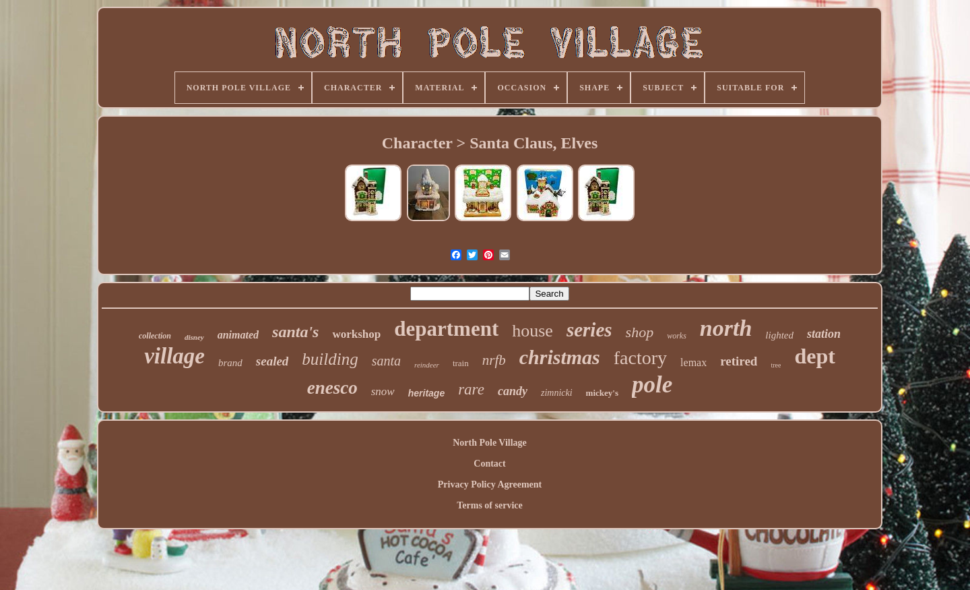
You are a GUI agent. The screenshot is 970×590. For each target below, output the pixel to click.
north (726, 328)
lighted (779, 335)
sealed (272, 361)
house (532, 331)
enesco (332, 388)
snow (383, 391)
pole (652, 385)
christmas (559, 357)
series (589, 330)
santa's (295, 332)
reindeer (426, 365)
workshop (356, 334)
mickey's (602, 393)
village (174, 356)
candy (512, 391)
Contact (489, 464)
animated (238, 335)
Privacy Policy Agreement (490, 484)
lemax (693, 362)
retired (738, 361)
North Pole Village (490, 443)
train (461, 363)
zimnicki (557, 393)
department (446, 329)
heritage (426, 393)
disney (194, 337)
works (676, 336)
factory (640, 357)
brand (230, 362)
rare (471, 389)
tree (776, 365)
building (330, 359)
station (824, 334)
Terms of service (489, 505)
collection (155, 336)
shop (640, 332)
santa (386, 360)
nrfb (494, 360)
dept (814, 356)
